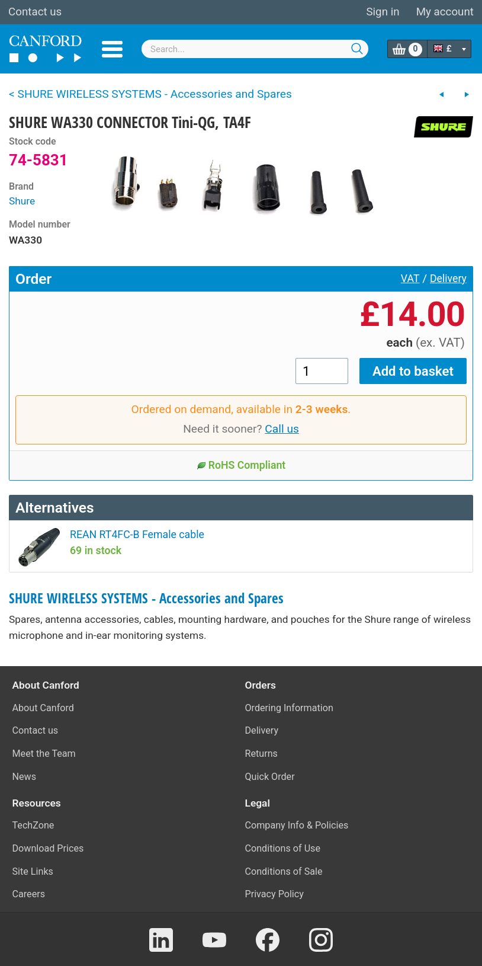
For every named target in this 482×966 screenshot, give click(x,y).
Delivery (448, 278)
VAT (410, 278)
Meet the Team (44, 753)
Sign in (382, 11)
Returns (261, 753)
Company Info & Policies (297, 825)
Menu (112, 49)
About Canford (43, 708)
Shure (22, 201)
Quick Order (270, 776)
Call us (282, 429)
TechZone (33, 825)
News (24, 776)
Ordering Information (289, 708)
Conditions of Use (283, 848)
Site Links (32, 871)
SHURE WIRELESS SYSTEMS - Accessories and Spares (146, 598)
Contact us (35, 11)
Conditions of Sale (284, 871)
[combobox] (255, 49)
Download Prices (48, 848)
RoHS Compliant (241, 465)
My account (445, 11)
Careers (29, 894)
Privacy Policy (274, 894)
